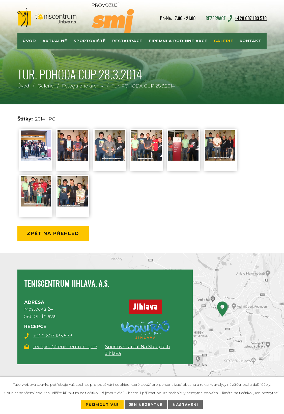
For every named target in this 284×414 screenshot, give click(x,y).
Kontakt (250, 40)
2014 (40, 119)
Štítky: (25, 119)
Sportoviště (90, 40)
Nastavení (186, 404)
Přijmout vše (101, 404)
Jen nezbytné (146, 404)
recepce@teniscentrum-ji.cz (65, 347)
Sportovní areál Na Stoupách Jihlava (137, 350)
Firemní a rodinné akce (178, 40)
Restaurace (127, 40)
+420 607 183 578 (251, 18)
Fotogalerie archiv (82, 86)
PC (52, 119)
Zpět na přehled (54, 234)
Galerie (46, 86)
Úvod (23, 86)
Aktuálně (54, 40)
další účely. (262, 384)
